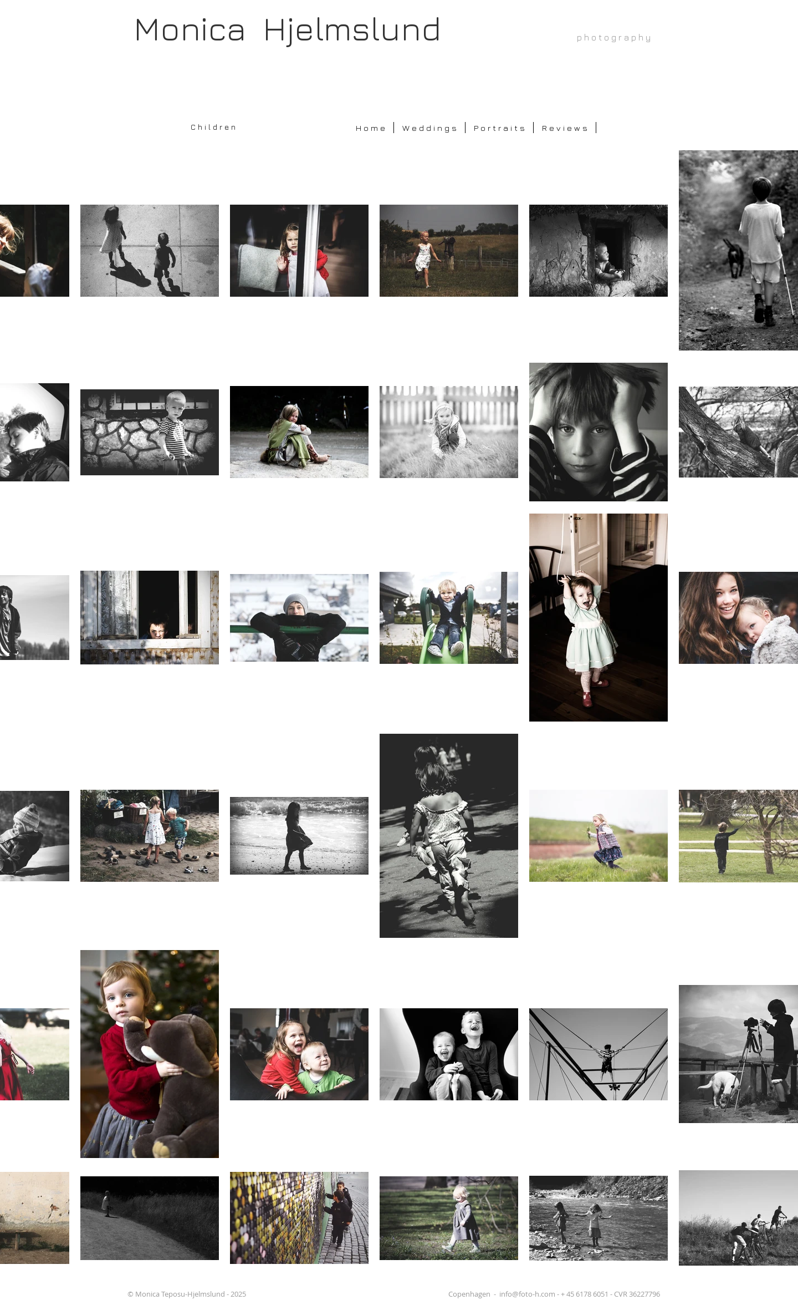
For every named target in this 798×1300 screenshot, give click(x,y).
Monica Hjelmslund (287, 28)
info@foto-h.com (527, 1294)
